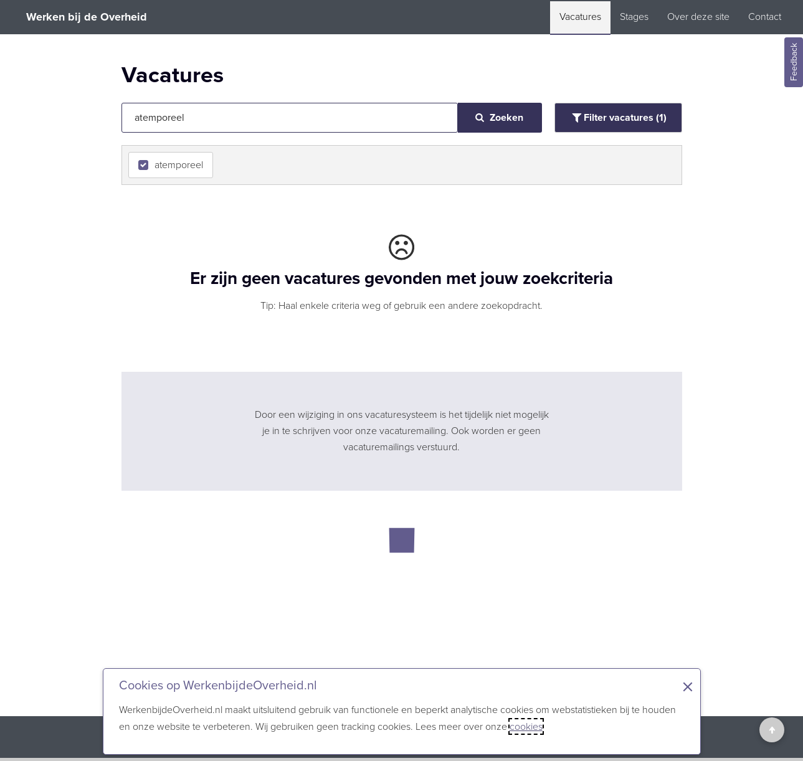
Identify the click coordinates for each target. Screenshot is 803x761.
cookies (526, 726)
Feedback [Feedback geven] (794, 63)
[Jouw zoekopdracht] (289, 118)
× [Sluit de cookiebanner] (688, 687)
